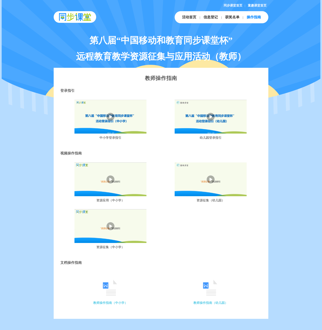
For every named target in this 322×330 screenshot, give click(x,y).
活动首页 (189, 17)
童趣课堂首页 (257, 5)
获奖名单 (232, 17)
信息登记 (210, 17)
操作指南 (254, 17)
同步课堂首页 (233, 5)
